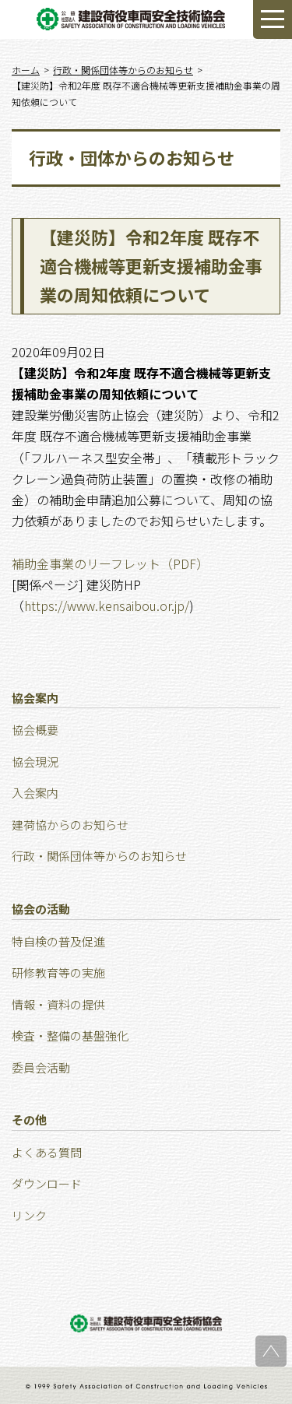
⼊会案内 (35, 792)
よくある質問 (47, 1152)
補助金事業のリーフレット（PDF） (110, 563)
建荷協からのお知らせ (70, 824)
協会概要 (35, 729)
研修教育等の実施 (58, 972)
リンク (29, 1215)
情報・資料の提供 (58, 1004)
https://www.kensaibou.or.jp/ (106, 605)
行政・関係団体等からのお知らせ (99, 856)
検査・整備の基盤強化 (70, 1035)
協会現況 (35, 761)
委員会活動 (41, 1067)
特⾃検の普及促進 (58, 941)
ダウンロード (47, 1183)
